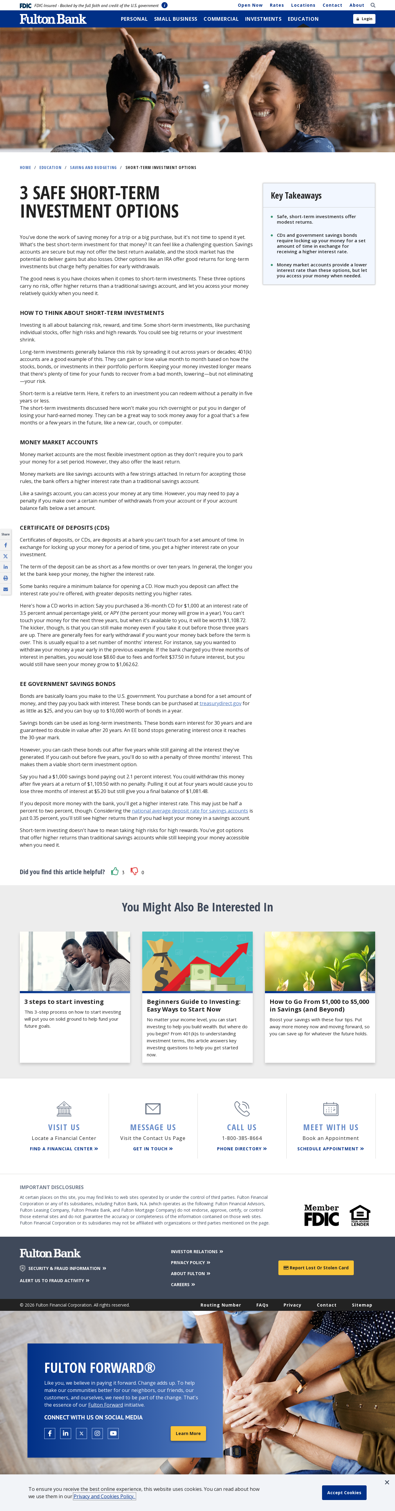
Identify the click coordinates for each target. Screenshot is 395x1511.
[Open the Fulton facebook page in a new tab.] (49, 1433)
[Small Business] (176, 18)
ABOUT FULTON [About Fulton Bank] (191, 1273)
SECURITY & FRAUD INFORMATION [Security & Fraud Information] (67, 1268)
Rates (277, 5)
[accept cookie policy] (344, 1492)
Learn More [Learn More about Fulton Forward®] (188, 1433)
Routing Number (221, 1305)
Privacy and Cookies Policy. (105, 1496)
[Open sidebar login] (364, 19)
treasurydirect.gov (220, 703)
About (357, 5)
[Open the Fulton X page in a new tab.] (81, 1433)
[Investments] (263, 18)
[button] (115, 871)
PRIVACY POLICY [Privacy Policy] (191, 1262)
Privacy (293, 1305)
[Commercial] (221, 18)
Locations (303, 5)
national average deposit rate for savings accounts (190, 810)
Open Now (250, 5)
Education (50, 167)
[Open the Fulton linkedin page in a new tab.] (65, 1433)
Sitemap (362, 1305)
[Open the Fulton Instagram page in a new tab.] (97, 1433)
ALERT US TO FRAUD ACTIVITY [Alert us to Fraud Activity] (55, 1280)
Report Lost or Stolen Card (316, 1268)
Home (25, 167)
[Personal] (134, 18)
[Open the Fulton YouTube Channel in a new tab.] (113, 1433)
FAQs (262, 1305)
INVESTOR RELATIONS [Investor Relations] (197, 1251)
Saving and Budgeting (93, 167)
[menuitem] (134, 18)
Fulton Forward (105, 1404)
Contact (332, 5)
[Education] (303, 18)
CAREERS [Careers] (183, 1284)
